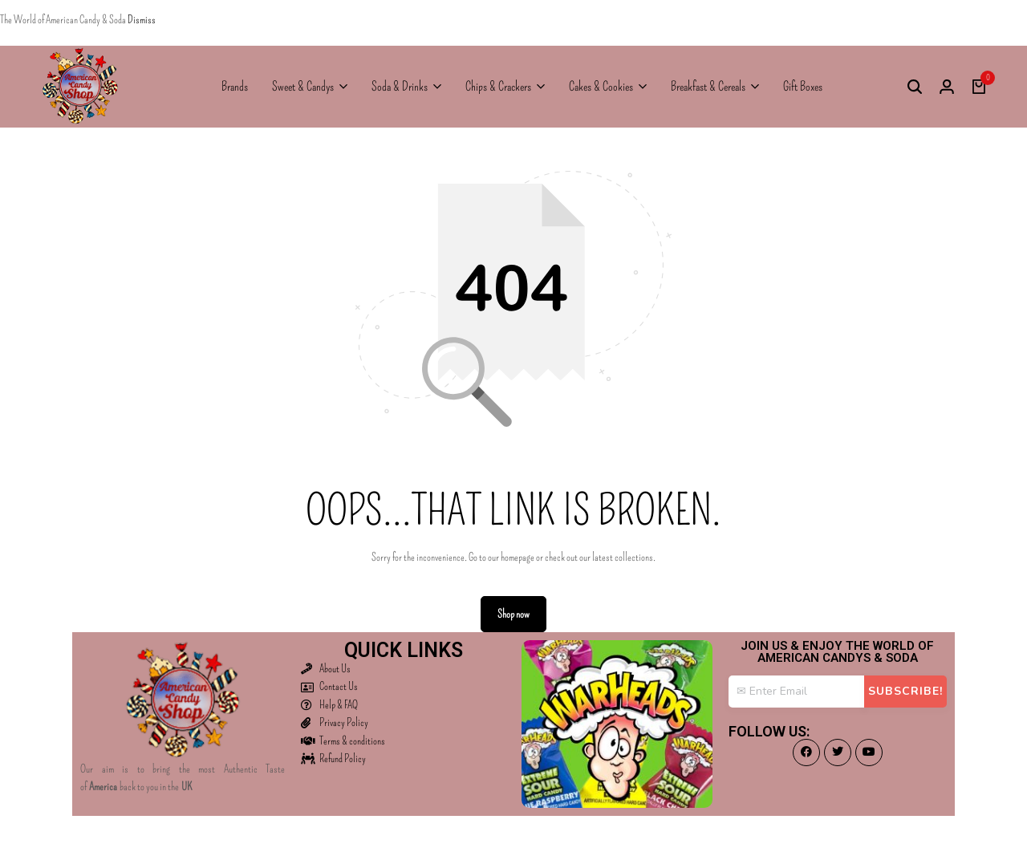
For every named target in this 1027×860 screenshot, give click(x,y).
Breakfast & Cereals (708, 86)
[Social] (806, 752)
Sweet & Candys (303, 86)
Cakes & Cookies (601, 86)
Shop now (513, 614)
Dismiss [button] (142, 19)
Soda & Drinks (399, 86)
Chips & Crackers (498, 86)
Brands (234, 86)
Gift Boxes (802, 86)
